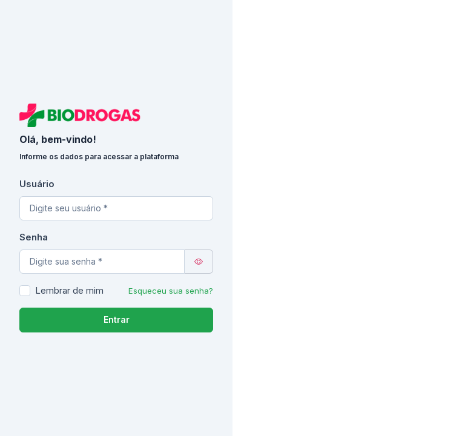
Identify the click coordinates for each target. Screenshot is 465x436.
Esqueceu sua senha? (170, 291)
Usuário (36, 184)
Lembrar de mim (69, 290)
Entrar (117, 319)
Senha (33, 237)
